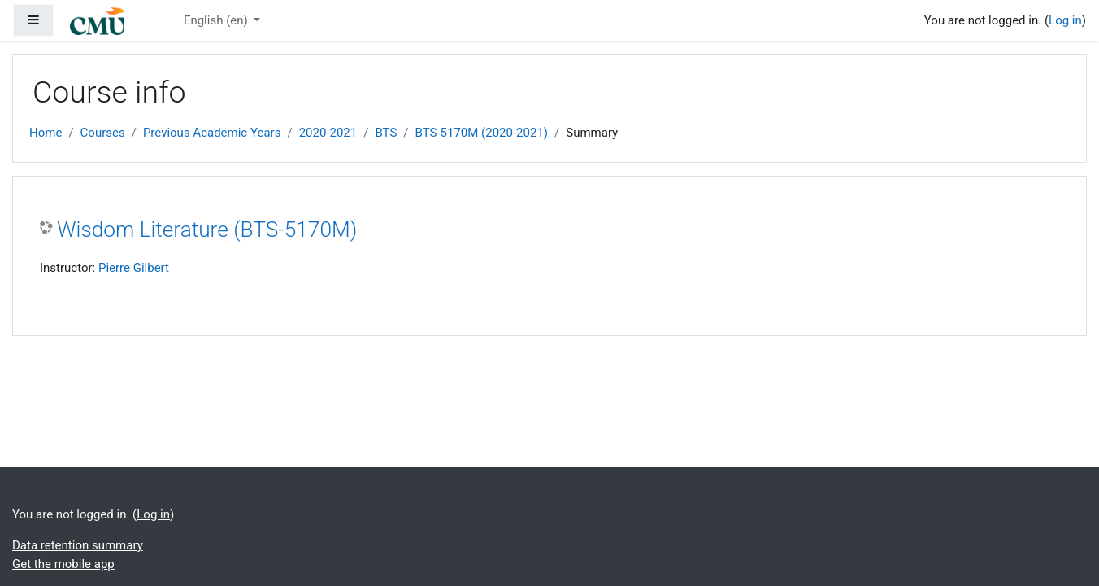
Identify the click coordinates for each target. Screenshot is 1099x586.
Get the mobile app (63, 564)
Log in (1065, 20)
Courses (102, 132)
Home (45, 132)
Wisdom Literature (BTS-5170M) (207, 229)
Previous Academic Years (212, 132)
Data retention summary (77, 545)
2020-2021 (328, 132)
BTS (386, 132)
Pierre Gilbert (133, 267)
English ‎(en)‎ (217, 20)
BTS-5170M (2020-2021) (482, 132)
